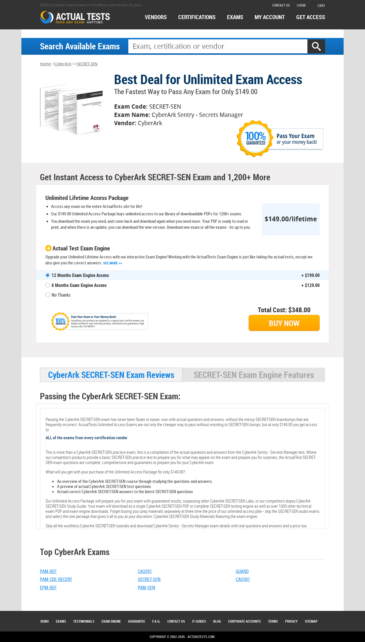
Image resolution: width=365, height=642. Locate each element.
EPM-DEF (48, 587)
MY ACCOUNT (270, 17)
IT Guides (199, 621)
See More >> (112, 263)
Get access (310, 17)
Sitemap (311, 621)
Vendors (156, 17)
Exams (61, 621)
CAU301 (243, 579)
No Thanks (61, 295)
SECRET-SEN (87, 64)
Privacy (291, 621)
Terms (273, 621)
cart (318, 5)
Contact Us (176, 621)
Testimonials (83, 621)
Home (45, 64)
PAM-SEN (146, 587)
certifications (197, 17)
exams (235, 17)
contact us (281, 5)
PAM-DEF (48, 571)
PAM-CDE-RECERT (56, 579)
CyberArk (62, 64)
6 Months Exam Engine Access (79, 285)
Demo (44, 621)
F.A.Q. (156, 621)
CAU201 (145, 571)
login (301, 5)
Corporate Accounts (244, 621)
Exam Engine (111, 621)
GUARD (242, 571)
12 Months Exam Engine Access (80, 275)
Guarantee (136, 621)
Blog (217, 621)
